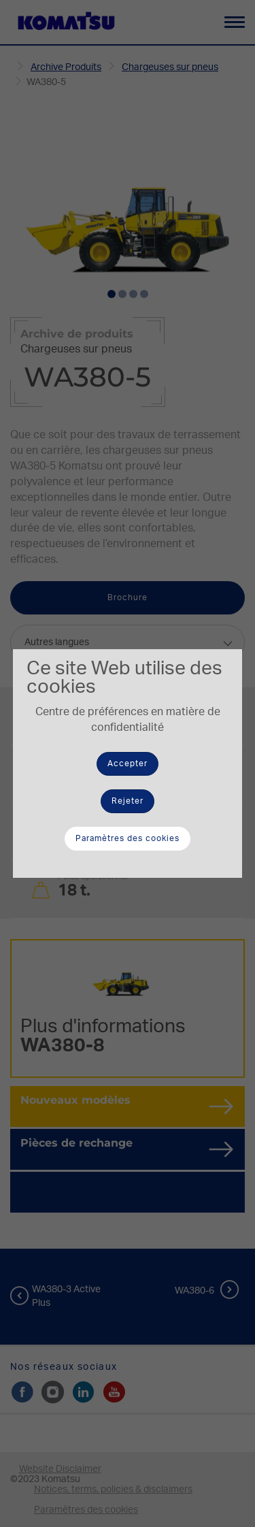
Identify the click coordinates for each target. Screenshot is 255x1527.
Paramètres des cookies (127, 838)
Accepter (127, 763)
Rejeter (127, 801)
